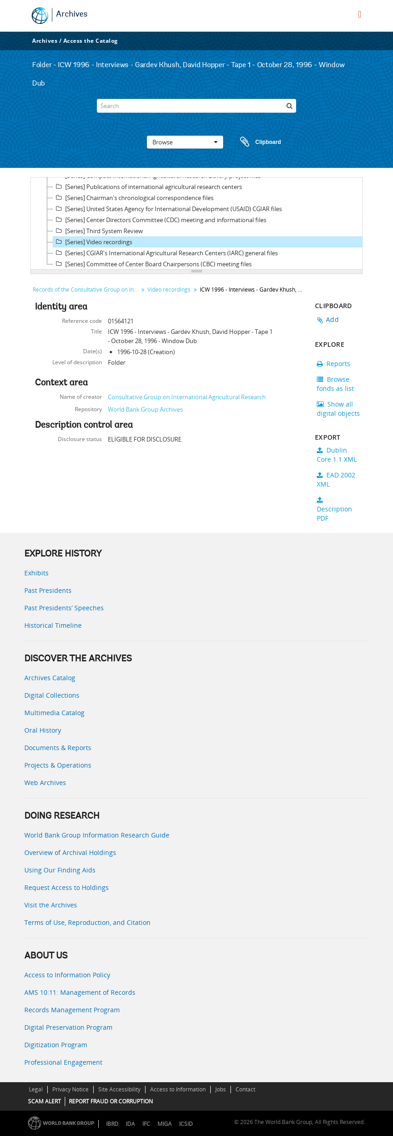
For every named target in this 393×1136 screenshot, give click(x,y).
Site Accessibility (119, 1089)
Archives (72, 15)
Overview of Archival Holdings (70, 852)
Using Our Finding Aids (59, 870)
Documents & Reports (57, 747)
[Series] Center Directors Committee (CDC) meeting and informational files (159, 219)
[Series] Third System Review (98, 230)
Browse (185, 142)
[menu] (359, 14)
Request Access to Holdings (66, 887)
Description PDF (334, 509)
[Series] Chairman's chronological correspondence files (133, 197)
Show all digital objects (338, 409)
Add (332, 319)
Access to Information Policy (67, 974)
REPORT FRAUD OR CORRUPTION (111, 1101)
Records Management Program (72, 1009)
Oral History (42, 730)
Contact (245, 1089)
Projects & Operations (57, 765)
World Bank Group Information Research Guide (96, 835)
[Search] (196, 106)
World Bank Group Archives (145, 409)
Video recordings (169, 289)
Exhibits (36, 572)
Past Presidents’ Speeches (64, 607)
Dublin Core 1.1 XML (337, 455)
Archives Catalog (49, 677)
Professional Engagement (63, 1062)
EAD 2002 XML (336, 479)
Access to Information (178, 1089)
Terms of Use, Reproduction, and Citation (87, 922)
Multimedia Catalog (54, 712)
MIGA (164, 1124)
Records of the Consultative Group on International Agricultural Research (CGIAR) (86, 289)
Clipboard (256, 142)
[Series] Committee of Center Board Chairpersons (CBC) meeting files (152, 264)
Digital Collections (51, 695)
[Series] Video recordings (92, 241)
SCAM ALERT (44, 1101)
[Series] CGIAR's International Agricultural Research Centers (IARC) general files (165, 252)
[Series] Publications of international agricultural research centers (147, 186)
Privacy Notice (70, 1089)
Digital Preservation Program (68, 1027)
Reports (333, 363)
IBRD (112, 1124)
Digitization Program (55, 1044)
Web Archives (45, 782)
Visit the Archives (50, 905)
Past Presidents (48, 590)
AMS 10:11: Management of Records (79, 992)
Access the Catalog (90, 41)
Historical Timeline (53, 625)
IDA (130, 1124)
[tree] (196, 224)
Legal (36, 1089)
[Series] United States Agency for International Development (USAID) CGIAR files (167, 208)
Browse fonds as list (335, 384)
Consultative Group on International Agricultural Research (187, 397)
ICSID (186, 1124)
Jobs (220, 1089)
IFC (146, 1124)
